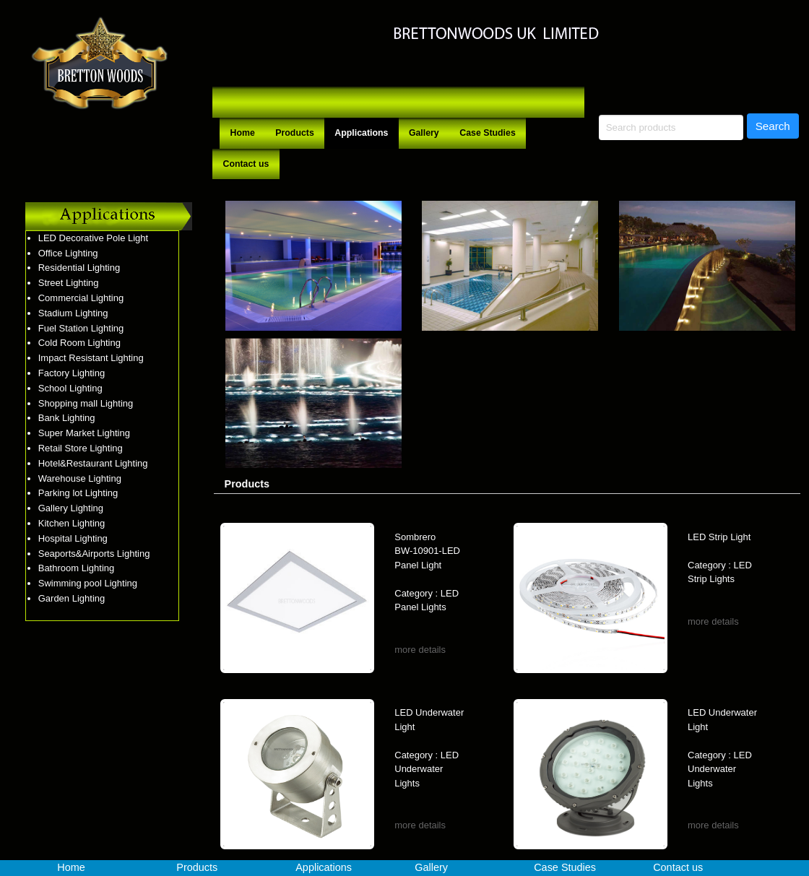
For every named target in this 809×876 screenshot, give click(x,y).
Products (294, 133)
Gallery (424, 133)
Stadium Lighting (73, 313)
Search (773, 126)
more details (420, 649)
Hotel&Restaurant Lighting (93, 463)
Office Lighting (68, 253)
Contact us (246, 164)
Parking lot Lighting (78, 492)
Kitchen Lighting (71, 523)
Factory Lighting (71, 373)
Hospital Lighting (73, 538)
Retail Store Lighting (80, 448)
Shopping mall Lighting (86, 403)
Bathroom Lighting (76, 568)
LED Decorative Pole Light (93, 238)
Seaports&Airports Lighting (94, 553)
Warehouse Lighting (79, 478)
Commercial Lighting (81, 297)
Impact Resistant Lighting (91, 357)
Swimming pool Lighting (87, 583)
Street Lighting (68, 282)
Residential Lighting (79, 267)
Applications (361, 133)
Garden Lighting (71, 598)
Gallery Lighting (70, 508)
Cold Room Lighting (79, 342)
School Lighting (70, 388)
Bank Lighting (66, 417)
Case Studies (487, 133)
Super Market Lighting (84, 433)
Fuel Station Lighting (81, 328)
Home (242, 133)
